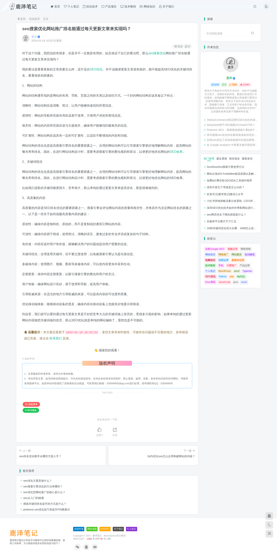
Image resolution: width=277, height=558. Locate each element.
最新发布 (247, 158)
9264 (215, 84)
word (236, 271)
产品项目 (109, 6)
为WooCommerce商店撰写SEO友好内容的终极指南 (233, 119)
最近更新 (221, 158)
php (232, 276)
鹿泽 (34, 36)
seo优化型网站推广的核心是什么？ (44, 492)
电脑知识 (210, 260)
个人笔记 (71, 6)
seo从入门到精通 (33, 498)
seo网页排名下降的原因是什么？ (226, 214)
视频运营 (233, 248)
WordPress (225, 271)
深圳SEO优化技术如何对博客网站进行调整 (232, 207)
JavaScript (224, 282)
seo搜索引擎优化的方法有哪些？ (43, 486)
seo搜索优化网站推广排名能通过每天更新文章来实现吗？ (76, 28)
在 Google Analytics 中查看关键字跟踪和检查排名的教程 (233, 144)
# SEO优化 (31, 410)
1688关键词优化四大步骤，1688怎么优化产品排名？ (238, 228)
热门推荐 (209, 158)
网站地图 (92, 529)
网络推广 (224, 254)
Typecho (247, 271)
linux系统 (210, 282)
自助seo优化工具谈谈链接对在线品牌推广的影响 (233, 139)
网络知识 (147, 6)
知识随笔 (250, 254)
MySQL (241, 276)
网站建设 (237, 254)
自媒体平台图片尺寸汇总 (221, 221)
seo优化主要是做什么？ (37, 480)
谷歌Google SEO (214, 248)
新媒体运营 (238, 260)
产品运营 (245, 265)
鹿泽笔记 (97, 535)
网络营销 (246, 248)
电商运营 (224, 260)
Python (222, 276)
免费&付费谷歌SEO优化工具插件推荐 (229, 180)
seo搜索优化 (157, 53)
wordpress (111, 535)
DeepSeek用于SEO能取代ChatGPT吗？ (231, 124)
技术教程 (128, 6)
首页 (55, 6)
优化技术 (90, 6)
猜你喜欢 (234, 158)
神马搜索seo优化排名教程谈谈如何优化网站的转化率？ (233, 134)
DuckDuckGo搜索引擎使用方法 (225, 166)
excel (244, 282)
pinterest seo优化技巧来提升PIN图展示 (46, 509)
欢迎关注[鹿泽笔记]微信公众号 (225, 194)
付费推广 (232, 265)
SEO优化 (96, 69)
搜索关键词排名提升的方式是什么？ (44, 503)
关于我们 (166, 6)
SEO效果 (176, 151)
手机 (221, 265)
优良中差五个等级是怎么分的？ (225, 187)
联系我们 (55, 338)
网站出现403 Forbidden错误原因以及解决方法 (234, 173)
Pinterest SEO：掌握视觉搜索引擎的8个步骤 (233, 129)
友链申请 (78, 529)
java (235, 282)
